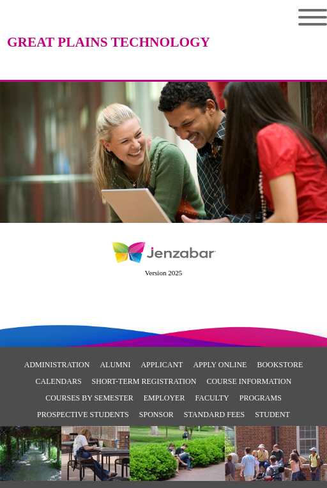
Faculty (212, 397)
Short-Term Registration (144, 381)
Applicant (162, 364)
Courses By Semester (89, 397)
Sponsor (156, 414)
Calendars (59, 381)
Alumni (115, 364)
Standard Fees (214, 414)
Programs (261, 397)
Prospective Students (83, 414)
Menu (312, 17)
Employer (164, 397)
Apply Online (220, 364)
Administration (57, 364)
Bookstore (280, 364)
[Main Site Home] (108, 22)
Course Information (248, 381)
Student (272, 414)
